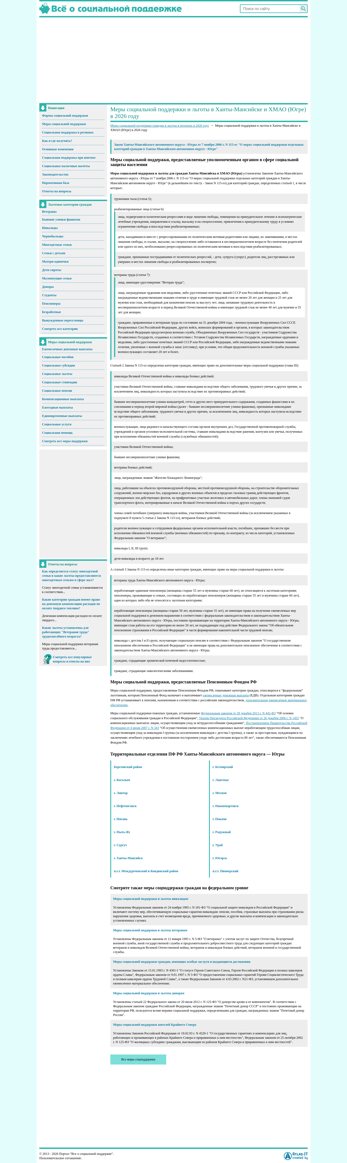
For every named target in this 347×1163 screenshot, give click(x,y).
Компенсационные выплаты (63, 399)
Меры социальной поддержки (64, 124)
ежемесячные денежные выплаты (226, 695)
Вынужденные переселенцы (62, 320)
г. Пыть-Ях (122, 832)
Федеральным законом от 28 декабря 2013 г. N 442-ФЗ (238, 713)
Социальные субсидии (58, 365)
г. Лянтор (121, 793)
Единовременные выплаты (62, 416)
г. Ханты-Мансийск (128, 858)
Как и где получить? (57, 141)
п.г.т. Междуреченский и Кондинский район (146, 871)
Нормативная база (55, 183)
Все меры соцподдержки (138, 1059)
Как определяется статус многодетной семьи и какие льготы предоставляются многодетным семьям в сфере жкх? (71, 575)
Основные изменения (57, 149)
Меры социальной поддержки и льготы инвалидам (150, 899)
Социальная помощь (57, 433)
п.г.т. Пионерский (225, 871)
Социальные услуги (56, 424)
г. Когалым (122, 780)
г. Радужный (222, 832)
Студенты (49, 295)
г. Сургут (120, 845)
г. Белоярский (223, 767)
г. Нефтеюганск (125, 806)
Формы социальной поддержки (65, 115)
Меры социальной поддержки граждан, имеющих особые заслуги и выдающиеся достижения (181, 962)
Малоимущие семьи (57, 278)
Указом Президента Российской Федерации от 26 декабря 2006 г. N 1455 (249, 718)
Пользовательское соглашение (60, 1158)
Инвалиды (50, 228)
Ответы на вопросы (56, 191)
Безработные (51, 312)
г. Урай (218, 845)
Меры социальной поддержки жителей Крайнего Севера (154, 1025)
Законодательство (55, 174)
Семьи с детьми (53, 253)
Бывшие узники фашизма (61, 219)
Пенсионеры (51, 303)
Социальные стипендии (59, 382)
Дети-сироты (51, 270)
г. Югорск (220, 858)
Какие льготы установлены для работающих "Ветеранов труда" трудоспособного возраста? (65, 632)
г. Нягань (121, 819)
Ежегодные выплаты (57, 407)
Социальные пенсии (57, 391)
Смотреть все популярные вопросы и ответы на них (72, 659)
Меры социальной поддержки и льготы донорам (148, 993)
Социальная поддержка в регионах (68, 132)
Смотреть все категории (60, 329)
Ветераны (49, 212)
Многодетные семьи (57, 245)
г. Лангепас (221, 780)
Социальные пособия (57, 357)
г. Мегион (220, 793)
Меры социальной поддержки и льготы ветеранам (150, 930)
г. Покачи (219, 819)
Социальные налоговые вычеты (66, 166)
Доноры (48, 287)
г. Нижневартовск (226, 806)
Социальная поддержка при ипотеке (69, 158)
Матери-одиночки (55, 261)
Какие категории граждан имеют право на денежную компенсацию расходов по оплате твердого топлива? (71, 604)
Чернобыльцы (52, 236)
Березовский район (128, 767)
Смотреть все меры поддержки (65, 441)
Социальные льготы (57, 374)
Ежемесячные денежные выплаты (67, 349)
